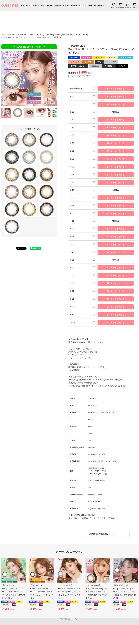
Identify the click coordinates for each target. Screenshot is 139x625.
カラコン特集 (87, 5)
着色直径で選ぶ (76, 5)
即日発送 (50, 5)
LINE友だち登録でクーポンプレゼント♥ (29, 47)
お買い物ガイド (99, 5)
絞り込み (114, 7)
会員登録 (121, 7)
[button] (135, 570)
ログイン (128, 7)
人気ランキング (26, 5)
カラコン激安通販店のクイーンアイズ (15, 35)
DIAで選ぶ (57, 5)
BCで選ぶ (66, 5)
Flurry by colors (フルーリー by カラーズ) (46, 35)
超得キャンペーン (39, 5)
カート (135, 7)
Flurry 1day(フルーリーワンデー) (75, 35)
